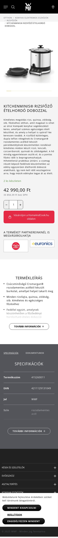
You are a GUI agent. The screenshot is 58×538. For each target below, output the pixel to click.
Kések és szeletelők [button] (13, 467)
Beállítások (14, 514)
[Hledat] (13, 7)
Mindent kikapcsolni (21, 507)
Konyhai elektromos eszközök (31, 18)
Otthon (8, 18)
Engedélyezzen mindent (23, 521)
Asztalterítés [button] (9, 484)
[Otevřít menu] (6, 6)
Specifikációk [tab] (11, 353)
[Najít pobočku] (53, 6)
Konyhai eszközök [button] (12, 492)
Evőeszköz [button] (8, 475)
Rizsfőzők (12, 20)
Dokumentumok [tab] (35, 353)
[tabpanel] (29, 398)
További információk (27, 326)
